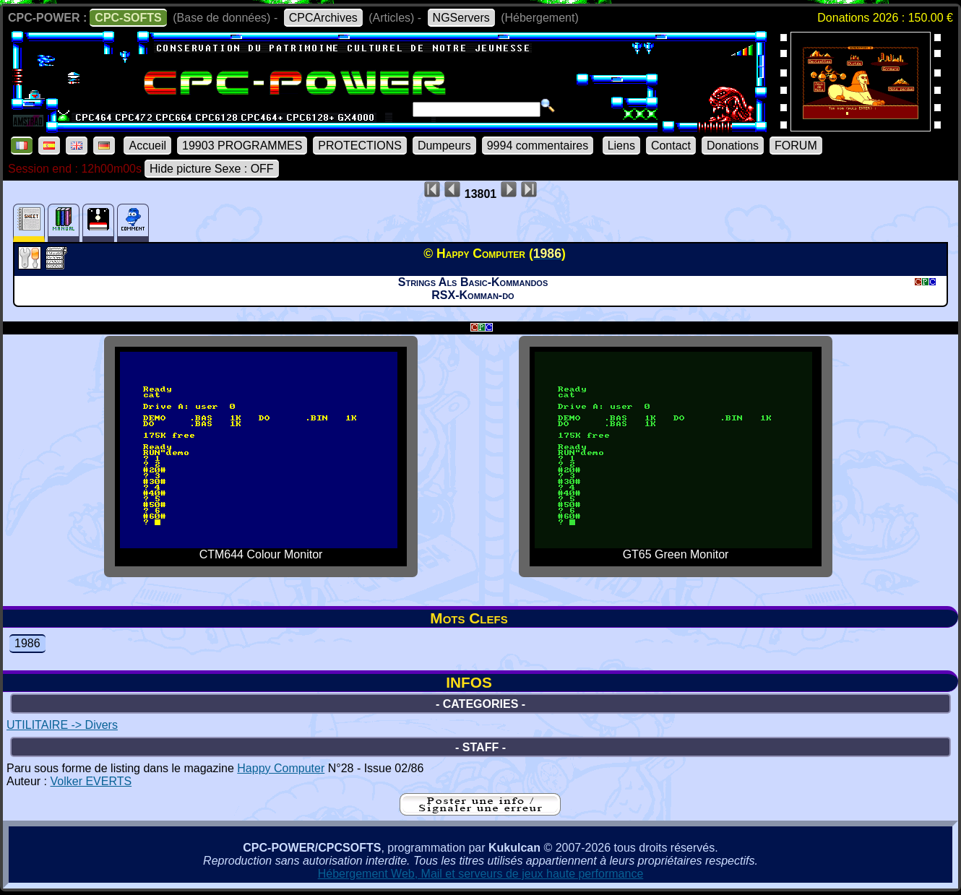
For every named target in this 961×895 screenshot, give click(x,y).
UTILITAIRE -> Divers (62, 725)
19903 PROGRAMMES (242, 145)
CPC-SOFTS (128, 18)
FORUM (796, 145)
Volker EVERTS (91, 781)
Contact (671, 145)
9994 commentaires (538, 145)
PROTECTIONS (360, 145)
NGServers (461, 18)
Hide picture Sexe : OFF (212, 169)
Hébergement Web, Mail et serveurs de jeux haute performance (481, 874)
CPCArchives (323, 18)
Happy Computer (280, 768)
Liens (621, 145)
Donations (733, 145)
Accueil (147, 145)
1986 (27, 643)
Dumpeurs (444, 145)
